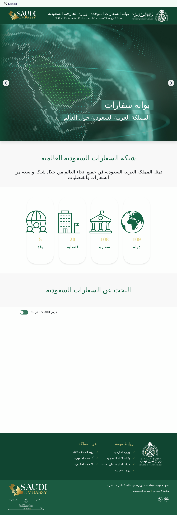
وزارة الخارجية (122, 452)
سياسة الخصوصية (141, 491)
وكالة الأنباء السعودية (118, 458)
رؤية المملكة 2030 (83, 452)
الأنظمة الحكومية (84, 464)
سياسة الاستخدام (161, 491)
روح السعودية (122, 470)
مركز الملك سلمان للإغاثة (115, 464)
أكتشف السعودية (84, 458)
